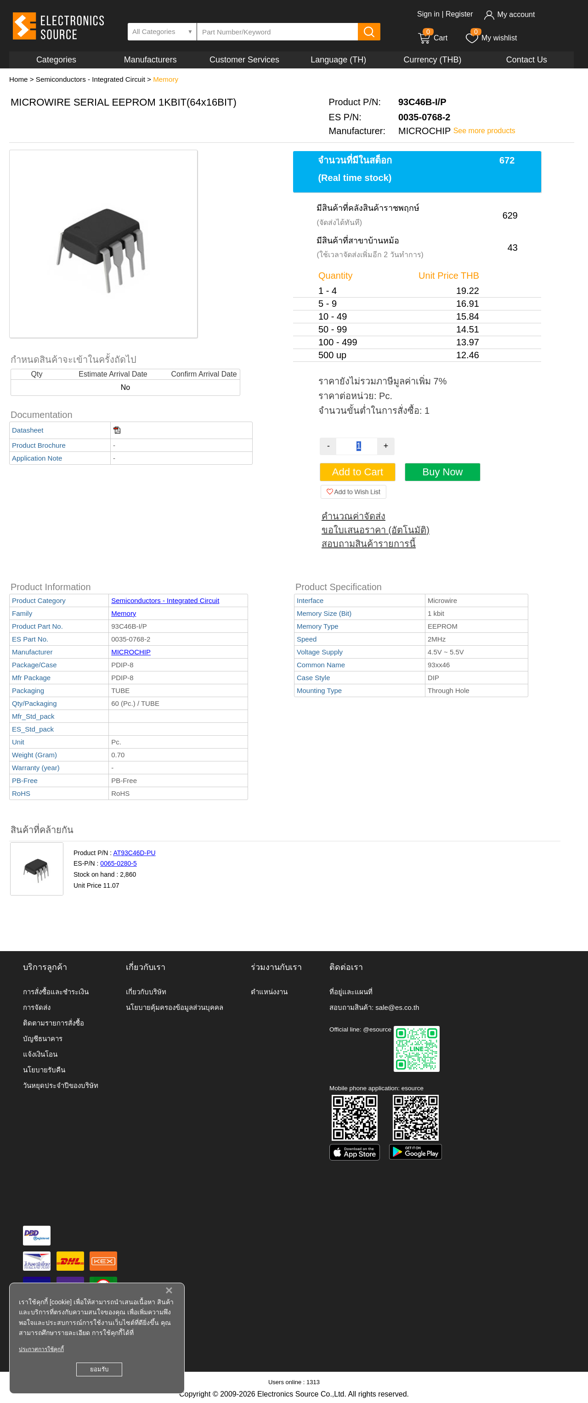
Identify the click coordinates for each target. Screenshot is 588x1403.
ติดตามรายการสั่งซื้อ (53, 1023)
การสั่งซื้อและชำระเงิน (56, 992)
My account (509, 14)
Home (18, 79)
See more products (484, 131)
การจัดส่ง (37, 1007)
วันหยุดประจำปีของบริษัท (60, 1085)
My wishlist (491, 38)
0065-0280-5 (118, 863)
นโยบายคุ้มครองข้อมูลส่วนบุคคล (174, 1007)
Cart (432, 38)
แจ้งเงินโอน (40, 1054)
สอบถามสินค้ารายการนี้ (369, 544)
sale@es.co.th (397, 1007)
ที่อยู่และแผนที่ (351, 992)
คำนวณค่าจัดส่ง (353, 516)
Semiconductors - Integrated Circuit (90, 79)
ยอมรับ (99, 1369)
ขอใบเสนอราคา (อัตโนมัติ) (376, 530)
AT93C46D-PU (134, 852)
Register (459, 14)
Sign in (428, 14)
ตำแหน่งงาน (269, 992)
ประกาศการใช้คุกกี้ (41, 1349)
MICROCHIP (131, 652)
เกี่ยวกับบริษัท (146, 992)
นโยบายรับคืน (44, 1070)
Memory (165, 79)
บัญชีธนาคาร (42, 1038)
